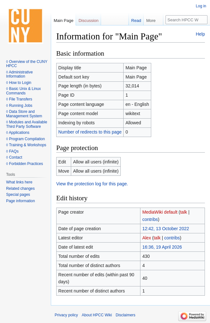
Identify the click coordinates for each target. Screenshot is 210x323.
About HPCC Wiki (97, 315)
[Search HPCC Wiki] (186, 19)
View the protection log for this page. (92, 183)
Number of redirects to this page (90, 131)
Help (200, 34)
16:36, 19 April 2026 (162, 247)
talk (183, 212)
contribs (150, 219)
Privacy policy (66, 315)
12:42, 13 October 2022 (165, 228)
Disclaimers (125, 315)
